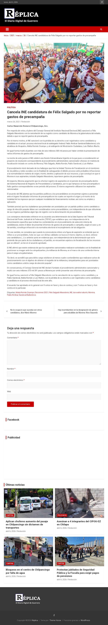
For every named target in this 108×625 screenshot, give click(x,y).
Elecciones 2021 (41, 292)
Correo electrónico (16, 380)
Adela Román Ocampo (25, 292)
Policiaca (62, 515)
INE (71, 292)
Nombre (11, 369)
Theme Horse (55, 620)
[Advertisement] (54, 459)
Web (9, 391)
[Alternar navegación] (7, 29)
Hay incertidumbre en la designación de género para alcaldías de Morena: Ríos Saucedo (78, 311)
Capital (10, 515)
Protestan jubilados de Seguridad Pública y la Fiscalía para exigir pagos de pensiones (78, 572)
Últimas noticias (15, 484)
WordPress (85, 620)
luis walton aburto (80, 292)
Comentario (13, 338)
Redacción (25, 122)
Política (11, 107)
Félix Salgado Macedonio (59, 292)
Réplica (35, 620)
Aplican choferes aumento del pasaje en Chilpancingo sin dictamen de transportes (27, 524)
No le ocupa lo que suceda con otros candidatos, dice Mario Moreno (26, 311)
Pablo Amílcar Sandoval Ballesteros (21, 295)
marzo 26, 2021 (13, 122)
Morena (91, 292)
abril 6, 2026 (11, 531)
